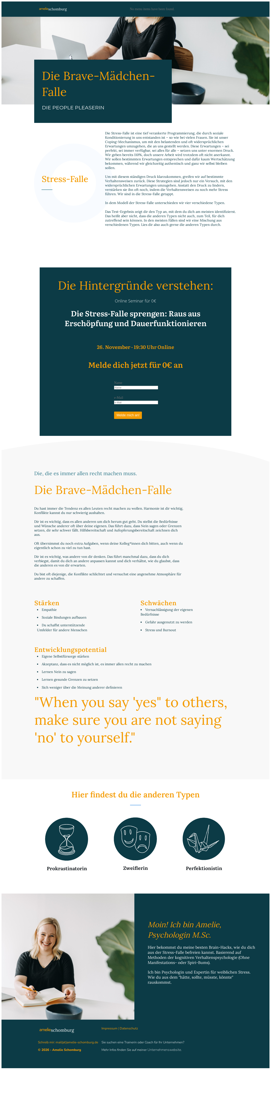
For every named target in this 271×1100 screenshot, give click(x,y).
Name (118, 383)
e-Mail (118, 398)
